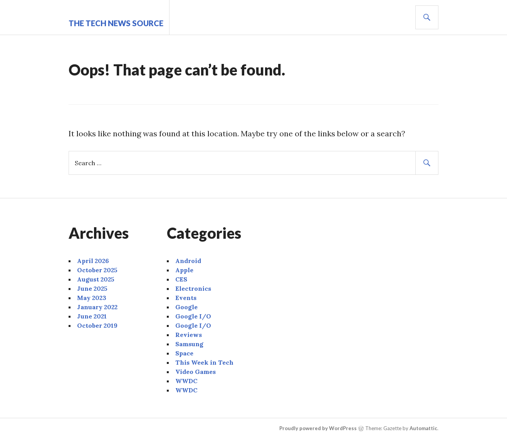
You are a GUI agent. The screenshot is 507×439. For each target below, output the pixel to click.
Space (184, 353)
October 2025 (97, 270)
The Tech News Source (116, 23)
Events (185, 298)
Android (188, 261)
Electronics (193, 288)
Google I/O (193, 316)
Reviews (188, 334)
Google (186, 307)
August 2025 (95, 279)
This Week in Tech (204, 362)
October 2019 (97, 325)
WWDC (186, 381)
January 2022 (97, 307)
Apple (184, 270)
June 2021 (92, 316)
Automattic (423, 428)
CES (181, 279)
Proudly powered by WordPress (318, 428)
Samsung (189, 344)
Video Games (195, 371)
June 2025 (92, 288)
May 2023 (91, 298)
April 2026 (93, 261)
